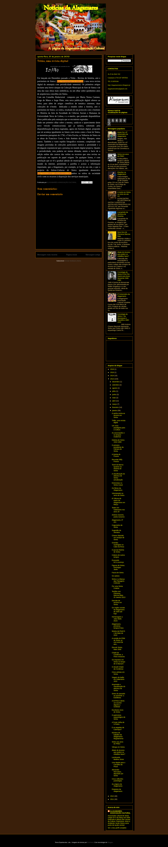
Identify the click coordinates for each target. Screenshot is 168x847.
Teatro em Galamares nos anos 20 (118, 510)
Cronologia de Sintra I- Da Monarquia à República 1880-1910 (123, 318)
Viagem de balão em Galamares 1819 (118, 679)
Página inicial (71, 255)
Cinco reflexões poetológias (117, 780)
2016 (112, 372)
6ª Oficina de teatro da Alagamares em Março (118, 501)
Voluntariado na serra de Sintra (118, 494)
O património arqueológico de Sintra (118, 717)
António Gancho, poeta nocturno (118, 516)
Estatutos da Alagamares (117, 790)
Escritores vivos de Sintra (117, 711)
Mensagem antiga (93, 255)
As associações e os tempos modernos (118, 435)
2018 (112, 369)
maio (114, 398)
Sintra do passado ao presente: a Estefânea (118, 696)
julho (114, 391)
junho (114, 394)
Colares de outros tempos (118, 556)
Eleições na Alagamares (121, 173)
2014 (112, 376)
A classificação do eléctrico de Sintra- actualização (118, 477)
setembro (116, 385)
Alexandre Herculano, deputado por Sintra (117, 773)
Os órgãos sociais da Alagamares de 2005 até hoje (118, 610)
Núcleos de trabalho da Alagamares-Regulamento (117, 735)
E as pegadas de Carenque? (118, 728)
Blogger (110, 842)
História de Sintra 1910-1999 (118, 441)
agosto (115, 388)
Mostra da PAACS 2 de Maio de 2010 (118, 633)
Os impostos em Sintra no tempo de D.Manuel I (118, 662)
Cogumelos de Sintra (117, 526)
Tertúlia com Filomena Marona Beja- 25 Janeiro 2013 (118, 594)
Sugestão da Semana (116, 531)
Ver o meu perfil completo (117, 828)
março (114, 404)
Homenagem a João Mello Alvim (117, 619)
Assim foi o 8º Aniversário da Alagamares (122, 134)
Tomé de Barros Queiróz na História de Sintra (117, 468)
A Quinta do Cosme (116, 455)
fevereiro (115, 407)
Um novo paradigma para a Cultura (118, 428)
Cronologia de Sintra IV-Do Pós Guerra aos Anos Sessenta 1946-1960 (123, 276)
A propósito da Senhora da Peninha (122, 214)
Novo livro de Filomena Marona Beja (123, 234)
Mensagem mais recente (47, 255)
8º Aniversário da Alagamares (123, 295)
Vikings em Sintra (118, 747)
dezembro (116, 382)
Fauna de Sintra (118, 573)
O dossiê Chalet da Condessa (118, 668)
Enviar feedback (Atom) (73, 261)
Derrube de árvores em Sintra (117, 603)
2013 (112, 379)
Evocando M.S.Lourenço (118, 561)
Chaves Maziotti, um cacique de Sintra (118, 537)
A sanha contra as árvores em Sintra (118, 415)
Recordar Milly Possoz (117, 460)
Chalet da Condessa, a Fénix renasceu (118, 655)
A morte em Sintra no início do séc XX (124, 194)
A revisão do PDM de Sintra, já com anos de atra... (118, 641)
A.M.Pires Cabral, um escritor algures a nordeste (118, 704)
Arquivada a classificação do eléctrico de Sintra (118, 687)
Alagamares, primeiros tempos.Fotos (118, 626)
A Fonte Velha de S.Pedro (118, 723)
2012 (112, 796)
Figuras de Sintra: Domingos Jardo (118, 567)
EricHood (90, 842)
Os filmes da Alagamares (117, 489)
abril (114, 401)
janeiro (115, 410)
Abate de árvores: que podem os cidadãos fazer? (123, 254)
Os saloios (115, 576)
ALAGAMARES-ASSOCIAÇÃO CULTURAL (120, 812)
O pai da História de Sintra (118, 551)
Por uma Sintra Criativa (117, 587)
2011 (112, 799)
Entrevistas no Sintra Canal (117, 484)
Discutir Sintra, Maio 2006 (117, 648)
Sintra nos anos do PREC (123, 155)
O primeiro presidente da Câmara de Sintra (118, 448)
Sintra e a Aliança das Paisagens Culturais (118, 581)
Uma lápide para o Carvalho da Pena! (118, 764)
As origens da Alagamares (117, 785)
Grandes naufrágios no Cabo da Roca (118, 545)
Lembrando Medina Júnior (118, 758)
